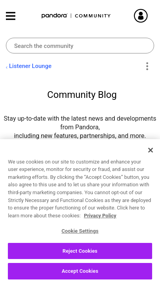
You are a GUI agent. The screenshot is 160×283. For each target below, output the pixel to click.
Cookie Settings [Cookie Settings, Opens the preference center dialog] (79, 235)
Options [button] (147, 66)
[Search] (80, 45)
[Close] (150, 153)
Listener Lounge (30, 66)
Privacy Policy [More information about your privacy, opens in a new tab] (100, 219)
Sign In (150, 15)
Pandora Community (76, 16)
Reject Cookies (80, 254)
